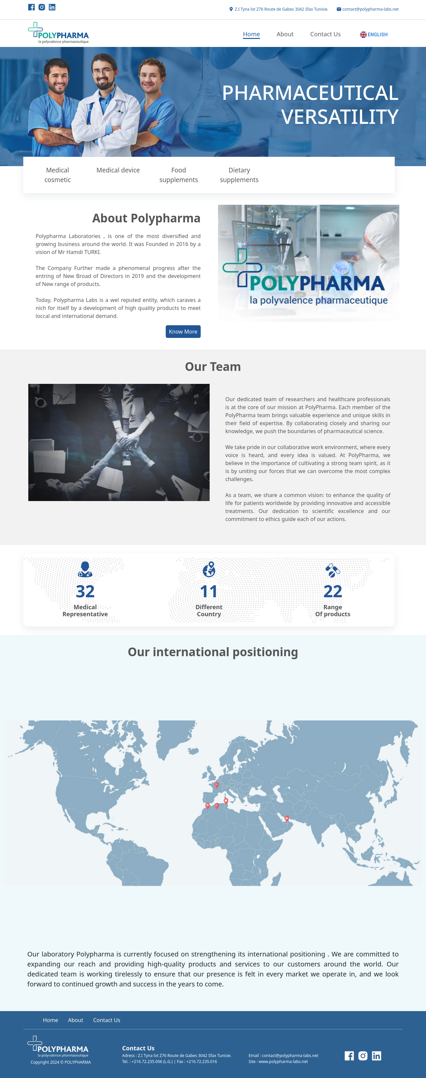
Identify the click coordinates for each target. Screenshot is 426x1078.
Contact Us (325, 34)
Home (251, 34)
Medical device (118, 170)
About (285, 34)
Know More (183, 331)
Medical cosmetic (57, 175)
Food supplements (178, 175)
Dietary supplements (239, 175)
